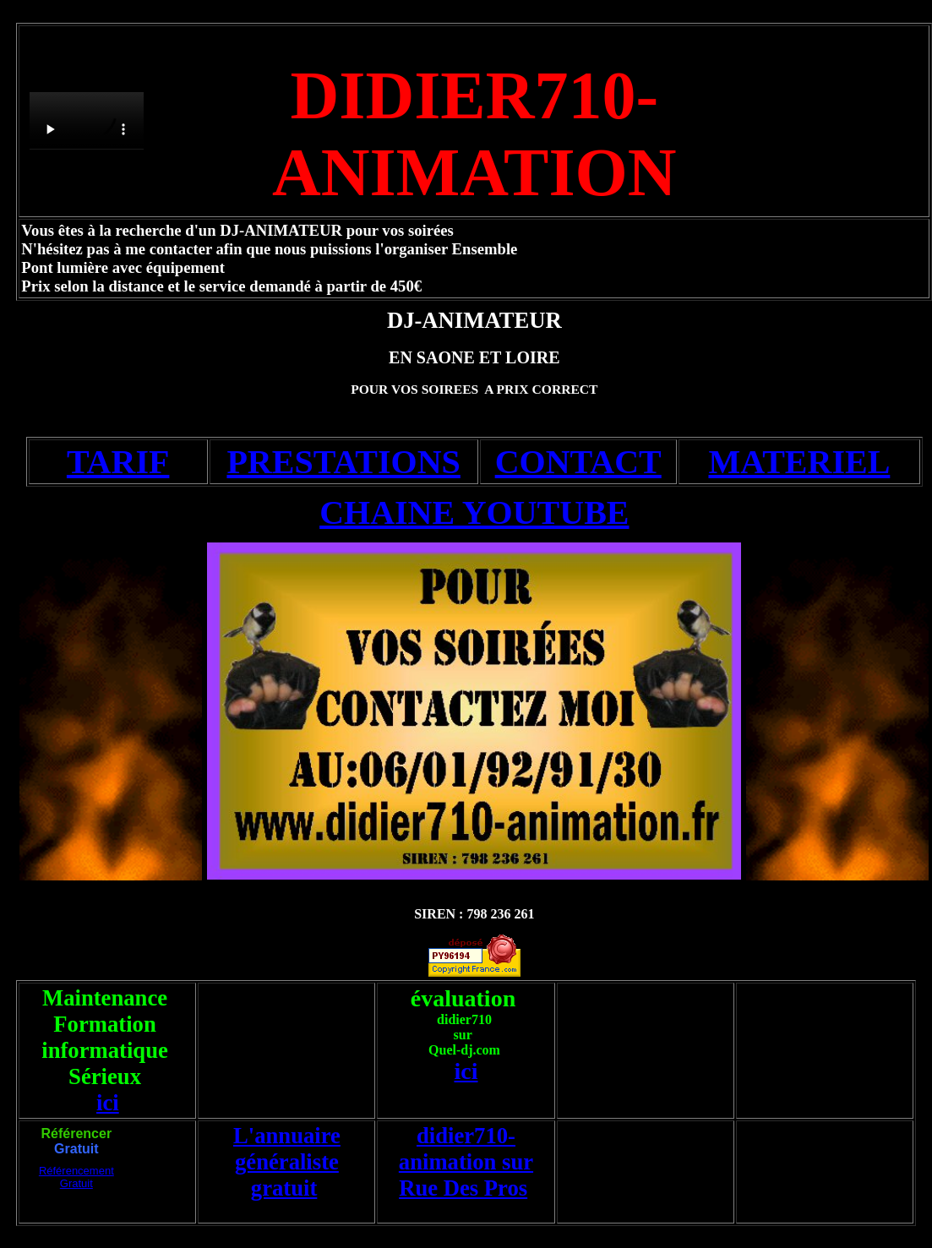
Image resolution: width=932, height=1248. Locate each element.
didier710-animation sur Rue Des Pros (466, 1162)
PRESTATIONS (343, 462)
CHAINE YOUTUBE (474, 512)
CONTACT (578, 462)
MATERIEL (799, 462)
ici (107, 1102)
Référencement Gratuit (76, 1177)
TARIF (118, 462)
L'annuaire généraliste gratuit (287, 1162)
